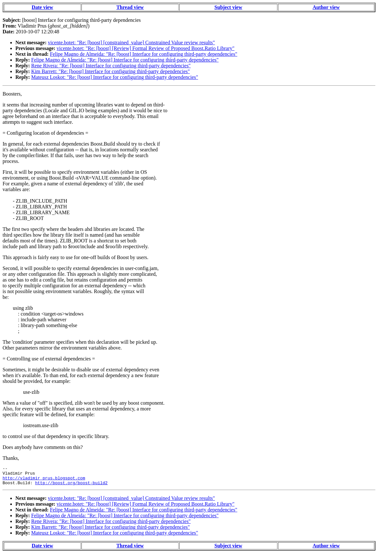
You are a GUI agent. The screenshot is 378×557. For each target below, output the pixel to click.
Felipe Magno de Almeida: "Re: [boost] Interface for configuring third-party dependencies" (143, 54)
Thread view (130, 7)
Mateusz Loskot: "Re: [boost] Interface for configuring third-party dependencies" (114, 77)
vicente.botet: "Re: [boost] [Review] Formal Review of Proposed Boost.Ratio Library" (146, 48)
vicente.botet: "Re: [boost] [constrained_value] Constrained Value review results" (131, 42)
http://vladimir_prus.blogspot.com (44, 481)
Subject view (228, 7)
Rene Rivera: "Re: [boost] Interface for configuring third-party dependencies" (110, 65)
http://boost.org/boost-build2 (71, 486)
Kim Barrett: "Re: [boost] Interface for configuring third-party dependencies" (110, 71)
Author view (326, 7)
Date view (42, 7)
